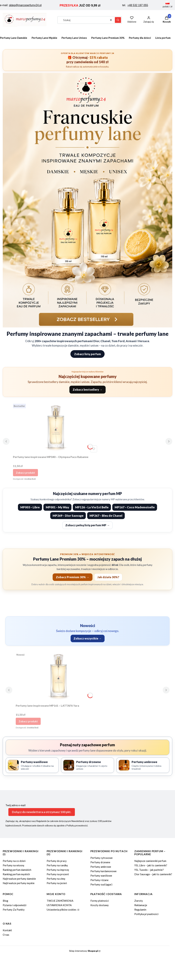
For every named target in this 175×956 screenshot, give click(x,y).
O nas (6, 934)
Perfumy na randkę (57, 865)
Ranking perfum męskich (16, 874)
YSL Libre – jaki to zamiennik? (150, 865)
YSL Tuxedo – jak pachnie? (149, 869)
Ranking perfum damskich (17, 869)
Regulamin (140, 909)
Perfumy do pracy (57, 860)
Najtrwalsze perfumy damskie (19, 878)
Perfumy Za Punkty (14, 909)
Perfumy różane (99, 880)
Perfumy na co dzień (14, 860)
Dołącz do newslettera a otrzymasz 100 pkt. (41, 812)
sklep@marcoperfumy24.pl (25, 5)
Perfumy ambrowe (100, 866)
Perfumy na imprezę (58, 869)
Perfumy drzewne (100, 862)
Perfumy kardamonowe (103, 871)
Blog (5, 900)
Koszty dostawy (99, 905)
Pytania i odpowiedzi (14, 905)
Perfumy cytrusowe (101, 857)
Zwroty (138, 900)
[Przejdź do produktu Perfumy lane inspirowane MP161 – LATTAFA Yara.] (58, 676)
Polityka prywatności (146, 914)
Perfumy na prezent (58, 874)
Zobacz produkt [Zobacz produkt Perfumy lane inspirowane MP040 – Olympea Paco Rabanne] (25, 472)
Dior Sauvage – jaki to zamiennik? (153, 874)
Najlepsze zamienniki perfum (150, 860)
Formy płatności (99, 900)
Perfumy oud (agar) (101, 884)
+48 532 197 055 (137, 5)
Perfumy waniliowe (101, 875)
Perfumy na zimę (56, 878)
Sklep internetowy (83, 951)
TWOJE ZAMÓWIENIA (60, 900)
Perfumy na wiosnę (13, 865)
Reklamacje (140, 905)
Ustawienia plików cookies (62, 909)
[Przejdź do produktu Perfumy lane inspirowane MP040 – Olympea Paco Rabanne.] (55, 428)
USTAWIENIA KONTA (59, 905)
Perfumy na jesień (57, 883)
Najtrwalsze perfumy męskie (19, 883)
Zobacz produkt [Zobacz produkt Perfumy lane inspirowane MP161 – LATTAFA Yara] (28, 721)
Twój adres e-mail (15, 805)
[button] (118, 20)
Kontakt (7, 930)
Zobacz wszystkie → (87, 638)
